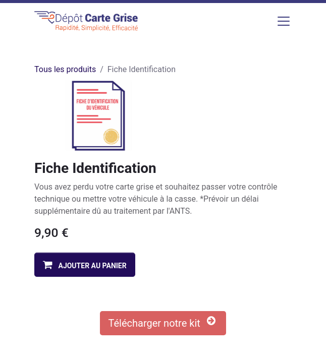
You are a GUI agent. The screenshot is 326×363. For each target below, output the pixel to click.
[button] (84, 265)
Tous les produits (65, 69)
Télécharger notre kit (163, 322)
